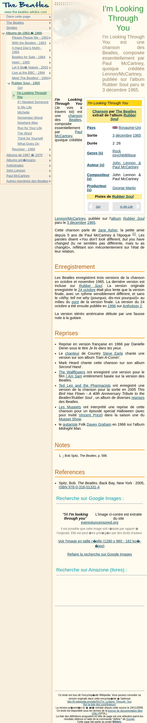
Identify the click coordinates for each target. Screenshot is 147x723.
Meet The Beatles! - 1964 (30, 78)
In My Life (126, 206)
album (116, 218)
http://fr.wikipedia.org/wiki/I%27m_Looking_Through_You (99, 701)
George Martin (124, 188)
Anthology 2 (132, 306)
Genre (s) (95, 153)
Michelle (23, 112)
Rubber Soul (123, 117)
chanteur (72, 353)
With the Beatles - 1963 (29, 43)
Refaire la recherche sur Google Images (99, 554)
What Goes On (28, 144)
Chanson (100, 111)
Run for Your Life (29, 128)
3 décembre (76, 223)
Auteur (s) (95, 165)
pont (75, 302)
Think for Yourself (30, 138)
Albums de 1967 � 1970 (24, 155)
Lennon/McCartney (70, 218)
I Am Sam (74, 376)
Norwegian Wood (30, 117)
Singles (11, 28)
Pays (91, 128)
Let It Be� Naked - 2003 (30, 67)
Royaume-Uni (130, 128)
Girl (98, 206)
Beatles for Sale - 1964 (28, 57)
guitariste (70, 424)
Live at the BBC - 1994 (28, 73)
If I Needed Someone (32, 102)
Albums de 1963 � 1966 (24, 33)
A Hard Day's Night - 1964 (27, 50)
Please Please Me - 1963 (30, 37)
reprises (138, 398)
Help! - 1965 (21, 62)
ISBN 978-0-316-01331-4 (79, 487)
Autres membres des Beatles (27, 181)
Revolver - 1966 (23, 149)
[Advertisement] (77, 16)
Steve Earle (113, 353)
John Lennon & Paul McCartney (127, 165)
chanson (75, 116)
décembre (124, 135)
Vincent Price (90, 415)
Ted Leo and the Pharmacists (85, 385)
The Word (24, 133)
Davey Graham (99, 424)
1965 (137, 135)
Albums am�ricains (20, 160)
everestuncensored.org (99, 522)
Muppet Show (70, 419)
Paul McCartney (68, 134)
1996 (112, 306)
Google (130, 719)
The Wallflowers (72, 372)
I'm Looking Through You (32, 95)
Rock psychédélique (124, 153)
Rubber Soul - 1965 (25, 83)
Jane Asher (107, 230)
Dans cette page (18, 16)
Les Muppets (70, 407)
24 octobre (87, 290)
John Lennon (15, 170)
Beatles (75, 120)
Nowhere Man (27, 123)
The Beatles (126, 111)
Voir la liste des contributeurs (99, 704)
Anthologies (15, 165)
